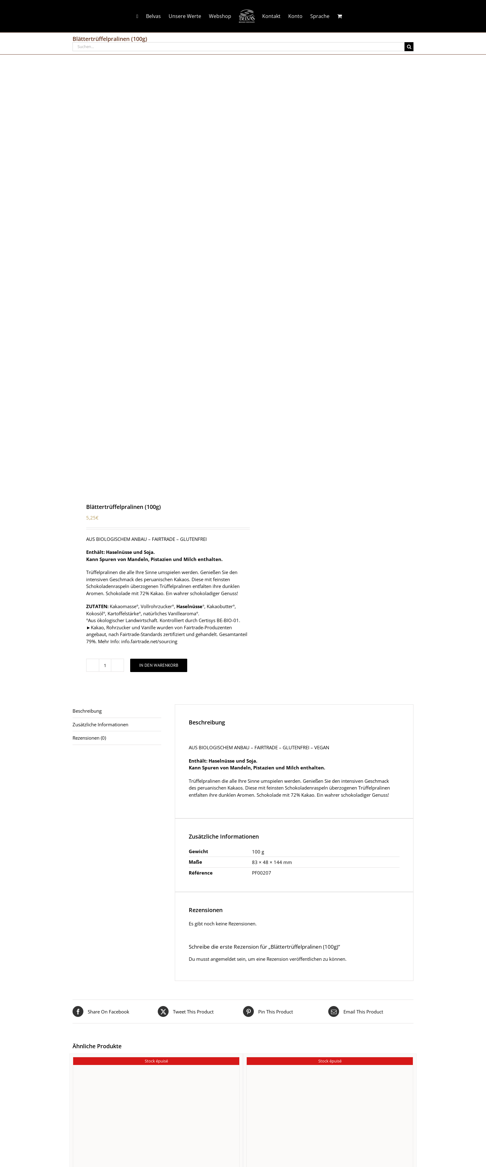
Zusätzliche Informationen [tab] (100, 724)
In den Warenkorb (158, 665)
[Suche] (408, 46)
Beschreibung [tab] (87, 711)
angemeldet (223, 959)
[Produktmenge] (105, 665)
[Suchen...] (238, 46)
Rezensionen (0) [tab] (89, 738)
